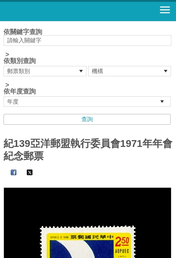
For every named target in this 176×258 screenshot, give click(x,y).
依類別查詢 (20, 61)
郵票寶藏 (44, 11)
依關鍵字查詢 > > (88, 68)
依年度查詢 (20, 91)
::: (6, 24)
